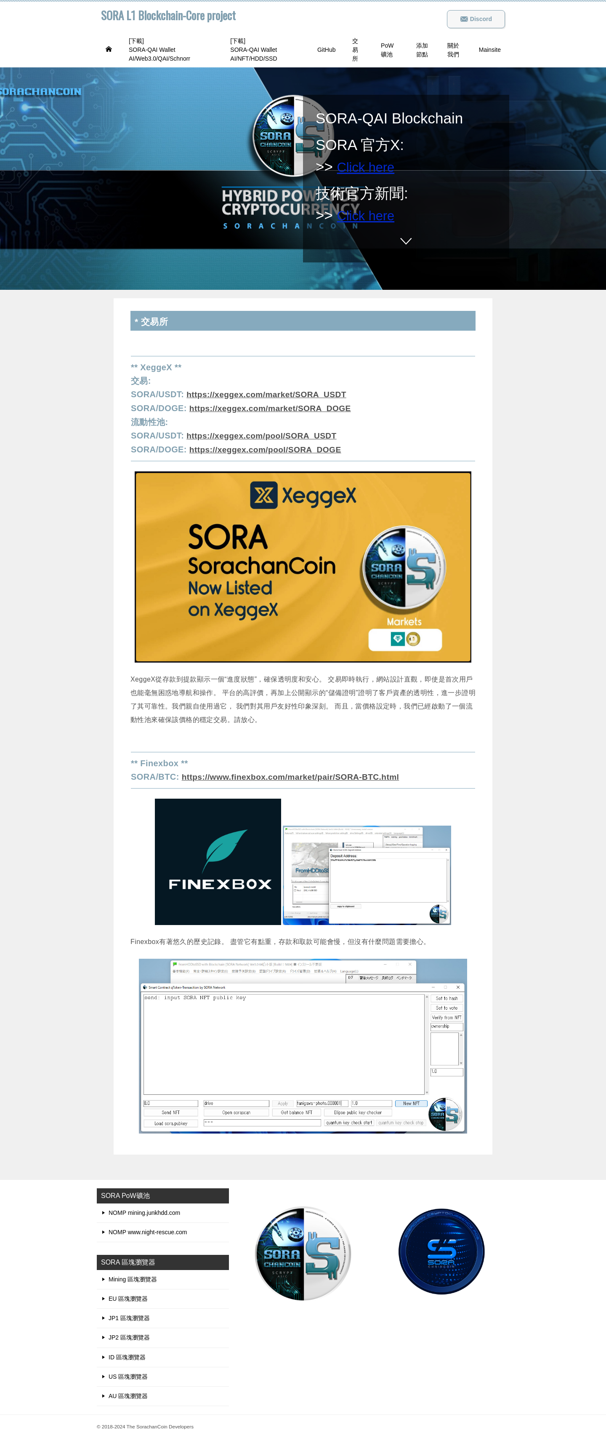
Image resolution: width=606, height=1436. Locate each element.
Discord (476, 19)
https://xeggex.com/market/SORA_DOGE (273, 407)
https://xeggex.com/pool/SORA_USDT (264, 434)
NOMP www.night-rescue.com (148, 1230)
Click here (370, 166)
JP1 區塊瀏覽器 (129, 1316)
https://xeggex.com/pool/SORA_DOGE (268, 448)
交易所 (355, 49)
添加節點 (422, 50)
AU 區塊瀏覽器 (128, 1394)
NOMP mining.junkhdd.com (144, 1210)
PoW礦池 (387, 50)
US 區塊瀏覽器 (128, 1374)
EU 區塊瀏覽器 (128, 1296)
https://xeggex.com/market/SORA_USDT (269, 394)
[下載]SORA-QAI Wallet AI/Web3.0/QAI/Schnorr (159, 49)
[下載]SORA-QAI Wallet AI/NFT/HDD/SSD (253, 49)
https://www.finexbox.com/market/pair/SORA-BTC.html (295, 775)
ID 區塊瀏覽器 (127, 1355)
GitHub (326, 49)
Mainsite (490, 49)
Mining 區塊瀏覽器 (133, 1277)
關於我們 (453, 50)
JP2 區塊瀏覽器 (129, 1335)
